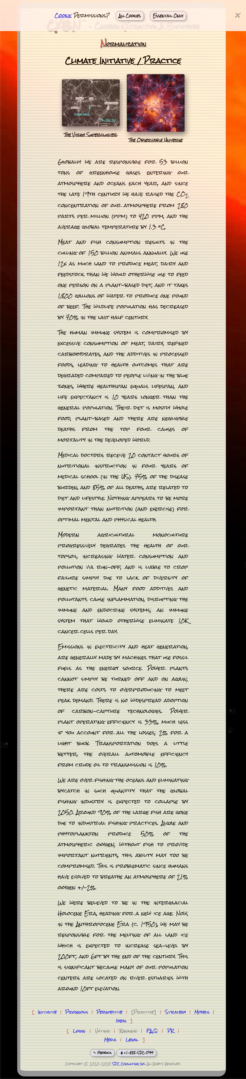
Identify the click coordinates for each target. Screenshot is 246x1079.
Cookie (63, 15)
